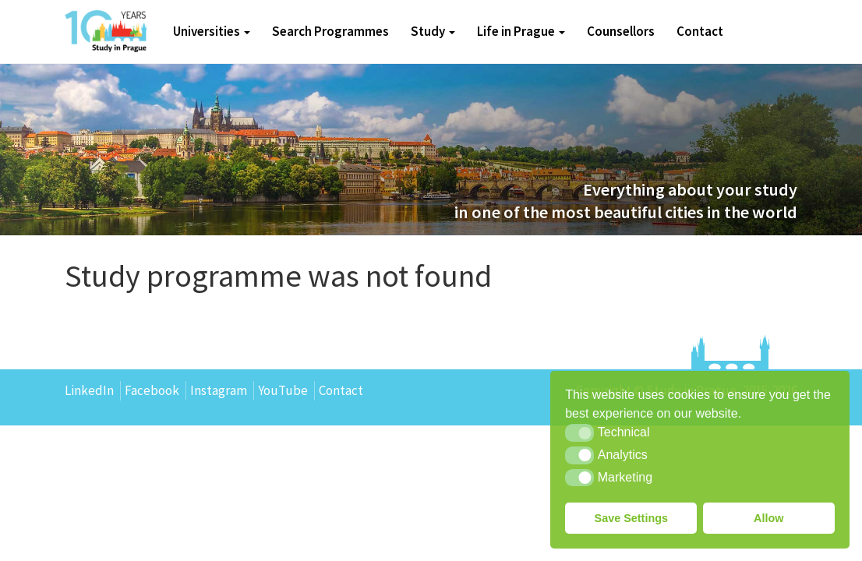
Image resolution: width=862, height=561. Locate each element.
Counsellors (621, 31)
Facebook (152, 390)
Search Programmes (330, 31)
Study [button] (433, 31)
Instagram (218, 390)
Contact (700, 31)
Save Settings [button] (631, 518)
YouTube (283, 390)
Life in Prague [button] (521, 31)
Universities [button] (211, 31)
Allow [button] (768, 518)
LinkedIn (89, 390)
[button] (579, 432)
